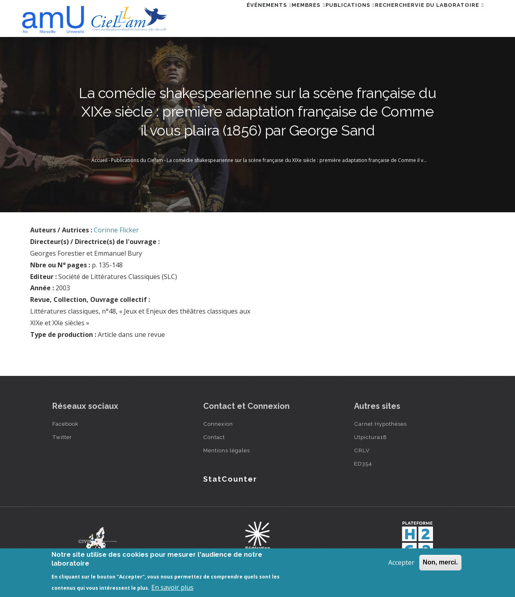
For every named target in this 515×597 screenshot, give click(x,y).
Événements (226, 17)
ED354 (363, 463)
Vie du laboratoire (444, 17)
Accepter (401, 562)
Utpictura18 (370, 437)
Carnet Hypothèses (380, 424)
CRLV (362, 450)
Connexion (218, 424)
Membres (275, 17)
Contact (214, 437)
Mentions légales (226, 450)
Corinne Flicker (116, 230)
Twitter (62, 437)
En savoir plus (172, 587)
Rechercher (380, 17)
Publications (326, 17)
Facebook (65, 424)
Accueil (99, 160)
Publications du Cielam (137, 160)
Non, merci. (440, 562)
